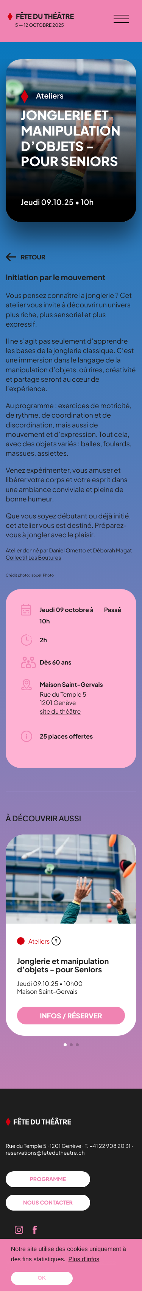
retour (33, 257)
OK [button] (42, 1278)
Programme (48, 1179)
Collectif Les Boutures (33, 557)
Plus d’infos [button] (84, 1259)
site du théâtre (60, 711)
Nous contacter (48, 1202)
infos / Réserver (71, 1015)
